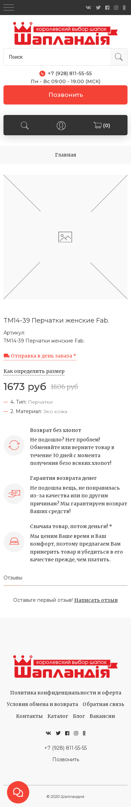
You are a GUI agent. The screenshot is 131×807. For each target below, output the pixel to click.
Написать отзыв (96, 600)
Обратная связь (103, 704)
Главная (65, 155)
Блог (79, 716)
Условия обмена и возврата (42, 704)
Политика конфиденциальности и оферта (65, 693)
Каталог (57, 716)
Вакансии (102, 716)
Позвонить (65, 94)
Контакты (29, 716)
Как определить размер (33, 371)
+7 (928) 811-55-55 (65, 748)
